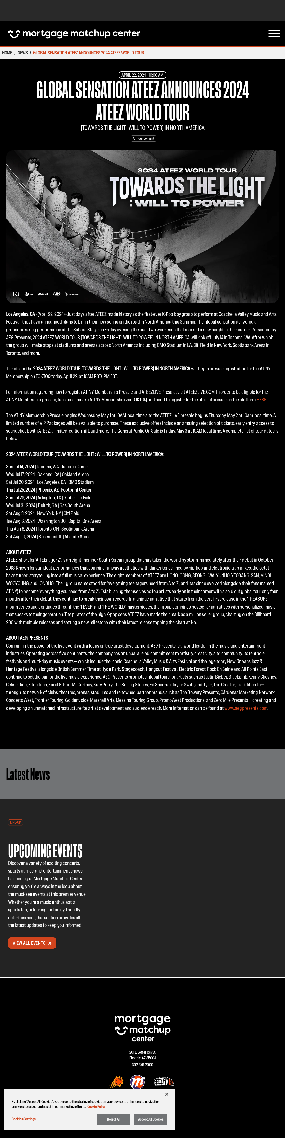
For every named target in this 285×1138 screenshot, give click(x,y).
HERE (261, 399)
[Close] (166, 1094)
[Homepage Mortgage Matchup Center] (74, 33)
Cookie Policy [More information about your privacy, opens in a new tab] (96, 1106)
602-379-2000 (142, 1064)
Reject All (113, 1119)
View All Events (32, 943)
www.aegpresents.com (245, 708)
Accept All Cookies (151, 1119)
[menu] (274, 33)
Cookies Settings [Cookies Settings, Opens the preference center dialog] (24, 1119)
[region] (89, 1109)
